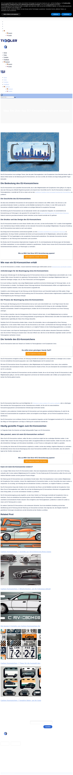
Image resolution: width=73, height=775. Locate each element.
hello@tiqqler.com (8, 739)
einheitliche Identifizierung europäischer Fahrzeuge (51, 231)
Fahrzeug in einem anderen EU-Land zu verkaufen (46, 403)
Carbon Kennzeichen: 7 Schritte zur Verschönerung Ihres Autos (26, 552)
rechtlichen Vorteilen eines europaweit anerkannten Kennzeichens (53, 192)
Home (5, 21)
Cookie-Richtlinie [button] (50, 4)
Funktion (6, 26)
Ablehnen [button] (55, 14)
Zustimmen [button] (66, 14)
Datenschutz (7, 757)
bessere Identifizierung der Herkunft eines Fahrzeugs (54, 213)
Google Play (15, 743)
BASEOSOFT (11, 773)
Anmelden (47, 726)
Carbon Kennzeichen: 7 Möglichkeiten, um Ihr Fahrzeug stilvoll (25, 589)
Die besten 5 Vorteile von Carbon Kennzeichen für (20, 626)
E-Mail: (25, 722)
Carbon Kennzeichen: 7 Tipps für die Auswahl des (20, 663)
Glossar (6, 752)
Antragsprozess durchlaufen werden (61, 266)
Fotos (5, 24)
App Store (5, 743)
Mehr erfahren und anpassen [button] (11, 14)
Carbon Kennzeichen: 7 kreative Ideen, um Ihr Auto (21, 700)
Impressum (7, 754)
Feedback (6, 28)
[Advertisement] (36, 390)
